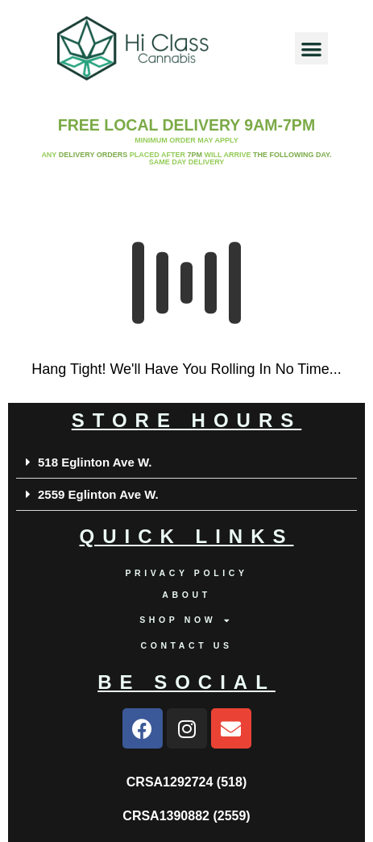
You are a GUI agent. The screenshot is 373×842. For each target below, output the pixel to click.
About (186, 594)
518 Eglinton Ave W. (94, 462)
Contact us (186, 645)
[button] (311, 48)
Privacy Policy (186, 573)
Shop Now (186, 620)
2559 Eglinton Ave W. (98, 494)
